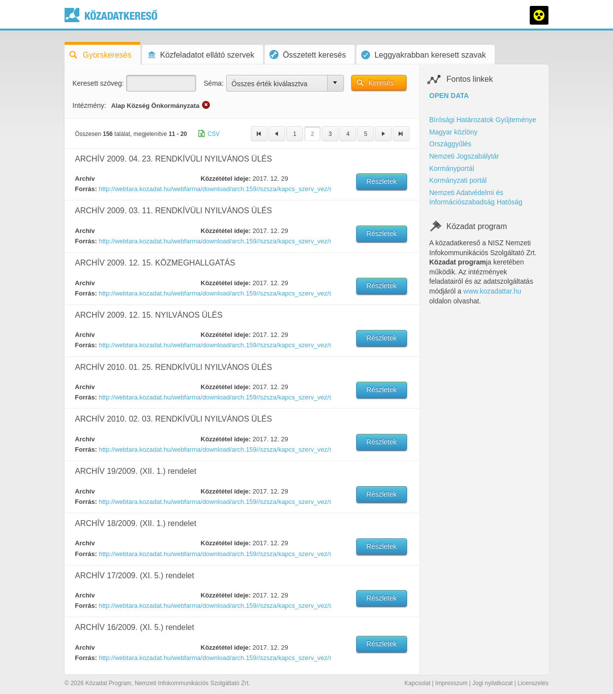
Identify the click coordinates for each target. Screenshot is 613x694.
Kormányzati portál (458, 180)
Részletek (382, 181)
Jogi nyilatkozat (492, 683)
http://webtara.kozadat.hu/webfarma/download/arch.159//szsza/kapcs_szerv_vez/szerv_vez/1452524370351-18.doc (214, 554)
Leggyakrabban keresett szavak (423, 55)
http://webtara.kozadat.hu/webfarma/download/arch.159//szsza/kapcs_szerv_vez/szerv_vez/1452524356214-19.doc (214, 501)
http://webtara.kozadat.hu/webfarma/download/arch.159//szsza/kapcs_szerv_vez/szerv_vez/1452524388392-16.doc (214, 657)
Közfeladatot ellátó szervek (200, 55)
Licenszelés (532, 683)
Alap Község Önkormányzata (155, 105)
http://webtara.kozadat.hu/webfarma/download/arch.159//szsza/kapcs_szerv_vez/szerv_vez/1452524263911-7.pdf (214, 189)
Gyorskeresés (100, 55)
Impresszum (451, 683)
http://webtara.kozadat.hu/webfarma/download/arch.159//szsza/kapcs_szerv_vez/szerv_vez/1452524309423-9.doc (214, 293)
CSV (213, 134)
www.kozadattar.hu (492, 291)
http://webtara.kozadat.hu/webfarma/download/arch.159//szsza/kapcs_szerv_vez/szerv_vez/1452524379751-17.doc (214, 605)
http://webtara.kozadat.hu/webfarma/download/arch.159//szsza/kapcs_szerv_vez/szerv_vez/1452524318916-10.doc (214, 345)
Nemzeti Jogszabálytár (464, 156)
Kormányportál (451, 168)
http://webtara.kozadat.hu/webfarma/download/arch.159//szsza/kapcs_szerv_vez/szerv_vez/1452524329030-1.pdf (214, 397)
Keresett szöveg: (98, 83)
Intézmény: (89, 105)
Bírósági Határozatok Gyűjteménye (482, 120)
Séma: (213, 83)
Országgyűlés (450, 144)
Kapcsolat (418, 683)
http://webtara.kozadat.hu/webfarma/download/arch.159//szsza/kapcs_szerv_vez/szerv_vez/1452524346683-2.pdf (214, 449)
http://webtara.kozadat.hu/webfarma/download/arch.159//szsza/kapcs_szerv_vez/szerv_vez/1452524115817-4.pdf (214, 241)
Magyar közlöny (453, 132)
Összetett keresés (308, 54)
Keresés (381, 83)
